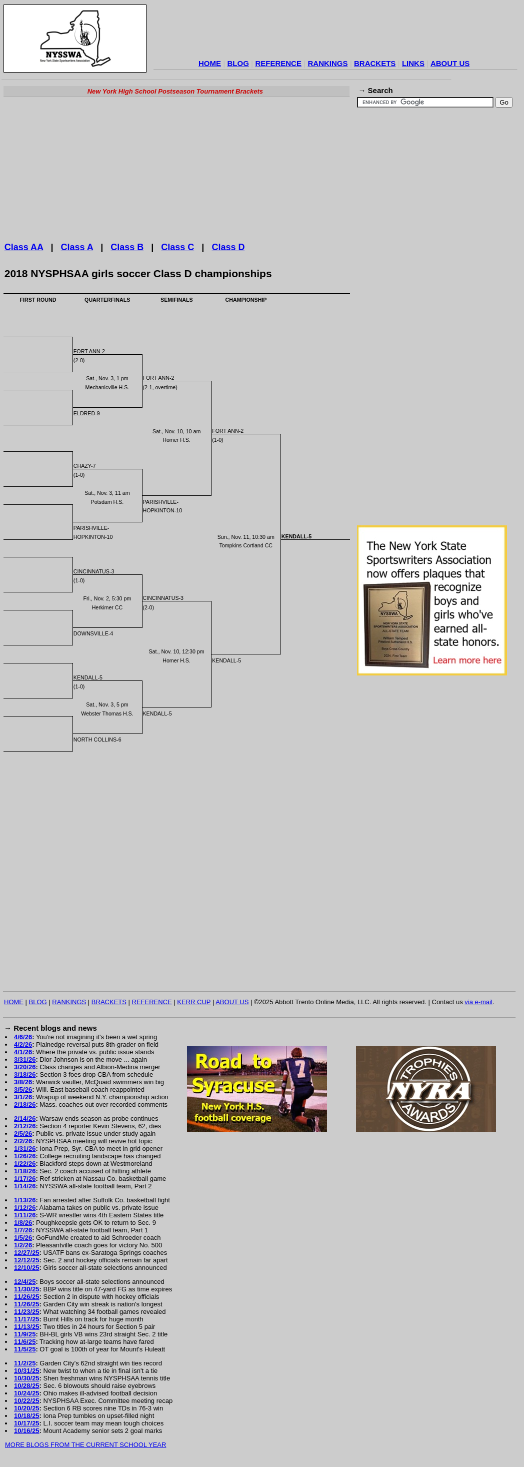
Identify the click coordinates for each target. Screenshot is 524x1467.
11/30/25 (27, 1289)
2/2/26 (23, 1141)
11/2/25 (25, 1363)
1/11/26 (25, 1215)
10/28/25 (27, 1385)
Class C (177, 247)
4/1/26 (23, 1052)
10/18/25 (27, 1415)
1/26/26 (25, 1156)
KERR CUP (193, 1002)
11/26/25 (27, 1296)
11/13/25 (27, 1326)
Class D (228, 247)
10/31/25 (27, 1370)
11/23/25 (27, 1311)
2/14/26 (25, 1118)
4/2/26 (23, 1044)
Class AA (24, 247)
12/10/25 (27, 1267)
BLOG (238, 63)
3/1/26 (23, 1097)
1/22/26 (25, 1163)
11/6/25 (25, 1341)
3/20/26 (25, 1067)
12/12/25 (27, 1260)
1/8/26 (23, 1222)
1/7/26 (23, 1230)
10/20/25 (27, 1408)
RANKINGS (328, 63)
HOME (209, 63)
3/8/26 (23, 1082)
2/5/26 (23, 1133)
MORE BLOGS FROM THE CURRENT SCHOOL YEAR (85, 1444)
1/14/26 (25, 1186)
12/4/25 (25, 1281)
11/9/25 (25, 1334)
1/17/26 (25, 1178)
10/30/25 (27, 1378)
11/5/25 (25, 1349)
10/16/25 (27, 1430)
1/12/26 (25, 1207)
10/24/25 (27, 1393)
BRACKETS (375, 63)
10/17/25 (27, 1423)
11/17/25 (27, 1319)
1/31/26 (25, 1148)
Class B (127, 247)
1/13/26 (25, 1200)
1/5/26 (23, 1237)
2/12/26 (25, 1126)
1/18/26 (25, 1171)
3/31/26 (25, 1059)
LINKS (413, 63)
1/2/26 (23, 1245)
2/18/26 (25, 1104)
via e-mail (478, 1002)
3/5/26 (23, 1089)
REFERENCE (278, 63)
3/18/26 (25, 1074)
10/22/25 (27, 1400)
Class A (76, 247)
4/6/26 (23, 1037)
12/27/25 (27, 1252)
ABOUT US (450, 63)
